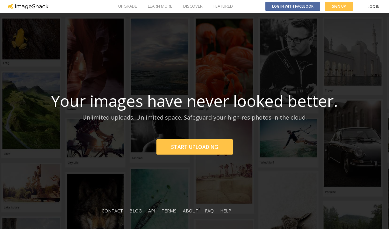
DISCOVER (193, 6)
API (151, 211)
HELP (225, 211)
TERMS (169, 211)
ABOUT (190, 211)
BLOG (135, 211)
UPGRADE (127, 6)
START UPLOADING (194, 146)
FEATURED (223, 6)
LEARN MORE (160, 6)
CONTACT (112, 211)
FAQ (209, 211)
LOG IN (373, 6)
